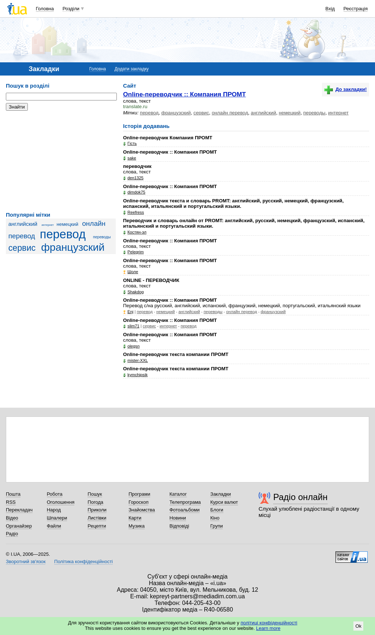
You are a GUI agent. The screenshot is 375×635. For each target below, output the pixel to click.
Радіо (12, 533)
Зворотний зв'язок (25, 561)
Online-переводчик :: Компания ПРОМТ (184, 94)
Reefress (135, 212)
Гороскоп (138, 502)
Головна (45, 8)
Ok (358, 626)
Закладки (220, 494)
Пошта (13, 494)
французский (72, 247)
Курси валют (224, 502)
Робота (55, 494)
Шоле (132, 271)
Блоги (216, 510)
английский (22, 224)
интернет (47, 225)
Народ (54, 510)
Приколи (97, 510)
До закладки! (345, 89)
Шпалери (57, 518)
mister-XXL (137, 360)
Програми (139, 494)
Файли (54, 526)
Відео (12, 518)
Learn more (268, 628)
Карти (135, 518)
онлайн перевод (230, 112)
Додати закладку (132, 68)
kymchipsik (137, 374)
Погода (95, 502)
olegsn (133, 346)
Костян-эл (136, 232)
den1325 (135, 178)
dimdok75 (136, 192)
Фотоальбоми (185, 510)
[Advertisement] (61, 161)
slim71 (133, 326)
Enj (130, 311)
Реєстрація (356, 8)
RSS (11, 502)
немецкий (67, 224)
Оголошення (61, 502)
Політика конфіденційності (83, 561)
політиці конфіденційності (269, 622)
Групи (216, 526)
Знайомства (142, 510)
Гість (132, 143)
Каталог (178, 494)
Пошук (95, 494)
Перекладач (19, 510)
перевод (63, 234)
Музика (137, 526)
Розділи (71, 8)
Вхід (330, 8)
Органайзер (19, 526)
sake (131, 158)
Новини (178, 518)
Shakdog (135, 292)
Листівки (97, 518)
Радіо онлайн (300, 497)
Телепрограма (185, 502)
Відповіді (179, 526)
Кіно (214, 518)
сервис (22, 248)
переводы (102, 237)
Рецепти (97, 526)
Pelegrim (135, 252)
